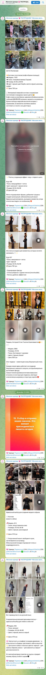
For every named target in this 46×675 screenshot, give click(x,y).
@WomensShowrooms (13, 112)
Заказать (27, 112)
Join (36, 2)
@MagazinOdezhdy (33, 110)
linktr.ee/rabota (11, 114)
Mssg (33, 112)
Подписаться (19, 110)
